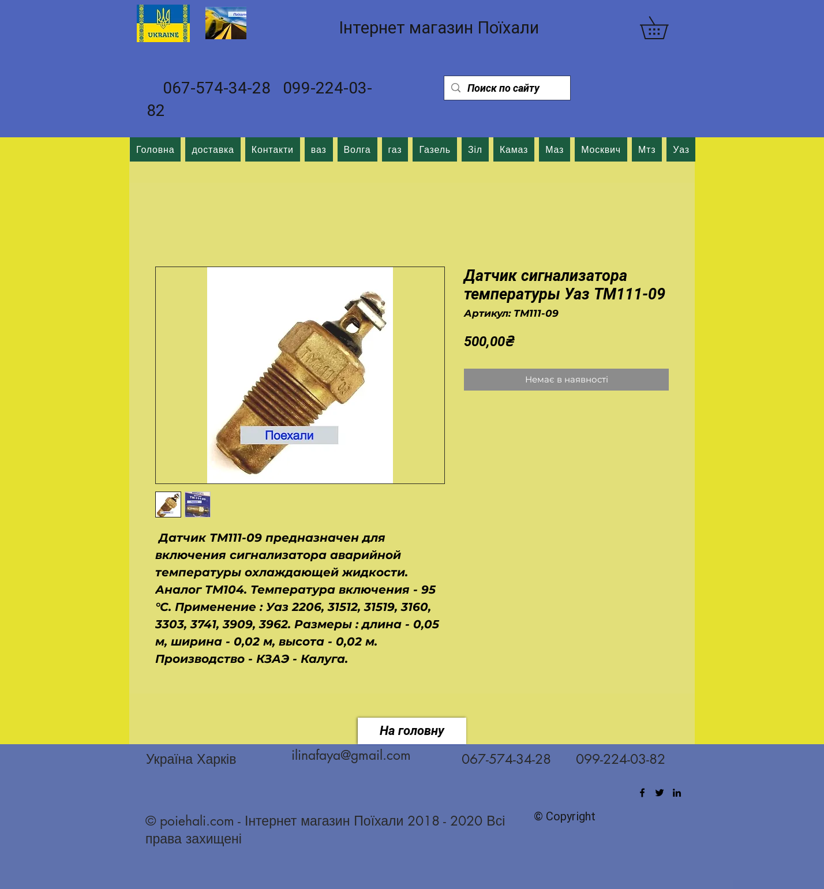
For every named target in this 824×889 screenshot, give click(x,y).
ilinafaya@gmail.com (351, 755)
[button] (665, 27)
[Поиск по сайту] (506, 88)
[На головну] (412, 731)
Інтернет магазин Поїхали (439, 27)
